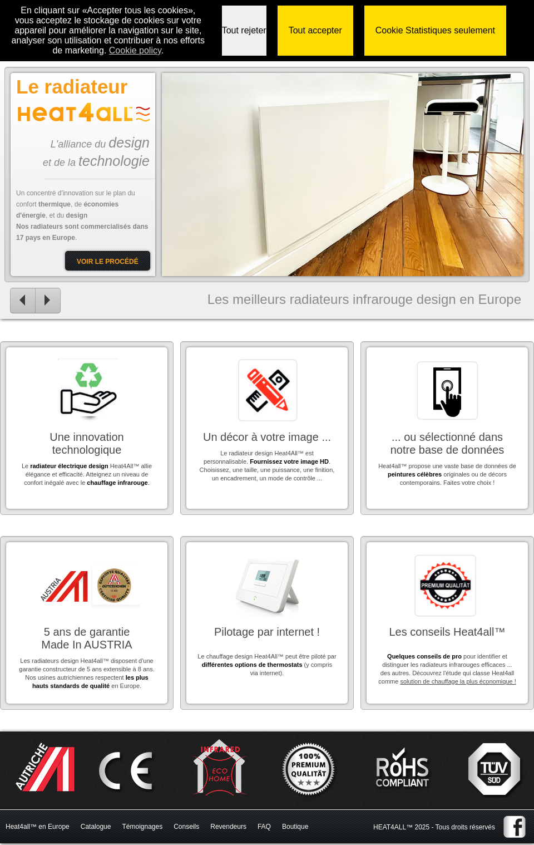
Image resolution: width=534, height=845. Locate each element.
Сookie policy (135, 50)
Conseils (186, 827)
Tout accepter (315, 30)
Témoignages (142, 827)
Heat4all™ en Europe (38, 827)
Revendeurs (228, 827)
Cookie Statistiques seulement (435, 30)
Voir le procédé (108, 262)
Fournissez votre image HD (289, 461)
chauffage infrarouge (117, 482)
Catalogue (96, 827)
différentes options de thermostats (252, 664)
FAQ (264, 827)
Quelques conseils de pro (424, 656)
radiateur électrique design (69, 466)
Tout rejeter (244, 30)
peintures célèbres (415, 474)
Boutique (295, 827)
